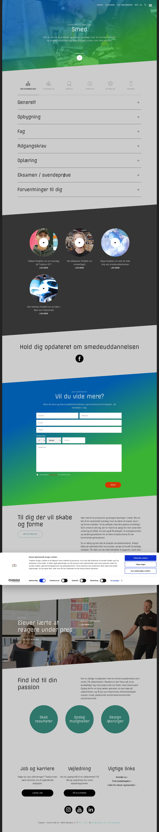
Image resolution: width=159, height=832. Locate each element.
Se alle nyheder (31, 639)
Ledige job (37, 793)
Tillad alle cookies (140, 805)
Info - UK (138, 5)
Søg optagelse (30, 534)
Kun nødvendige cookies (140, 818)
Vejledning (110, 5)
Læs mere (43, 268)
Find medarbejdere (121, 781)
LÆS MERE (85, 625)
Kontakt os (121, 777)
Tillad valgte (140, 812)
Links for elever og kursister (121, 785)
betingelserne (53, 474)
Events (100, 5)
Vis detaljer (114, 828)
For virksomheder (124, 5)
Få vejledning (79, 793)
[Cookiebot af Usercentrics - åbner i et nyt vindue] (14, 827)
